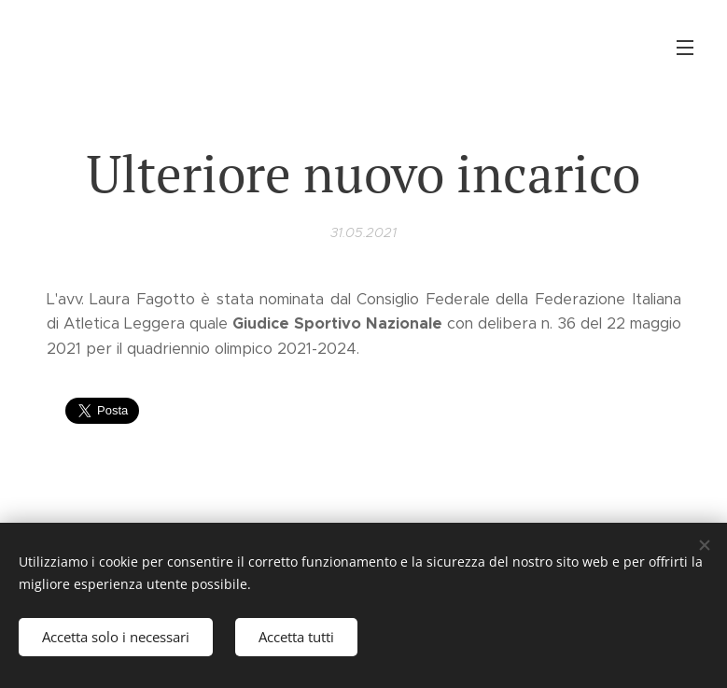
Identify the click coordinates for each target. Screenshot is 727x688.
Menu (685, 48)
